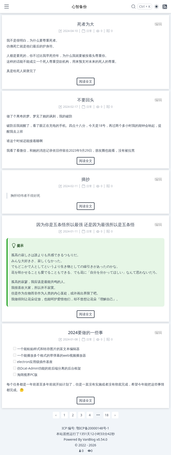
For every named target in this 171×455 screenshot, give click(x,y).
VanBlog (95, 439)
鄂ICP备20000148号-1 (92, 428)
